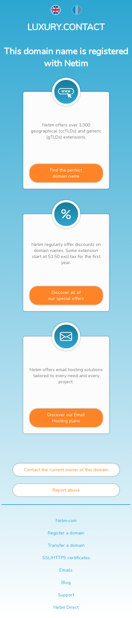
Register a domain (66, 533)
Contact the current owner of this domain (66, 470)
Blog (66, 583)
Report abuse (66, 490)
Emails (66, 570)
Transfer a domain (66, 545)
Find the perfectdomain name (66, 173)
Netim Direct (66, 607)
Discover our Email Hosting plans (66, 418)
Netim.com (66, 521)
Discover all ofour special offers (66, 295)
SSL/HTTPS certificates (66, 558)
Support (66, 595)
